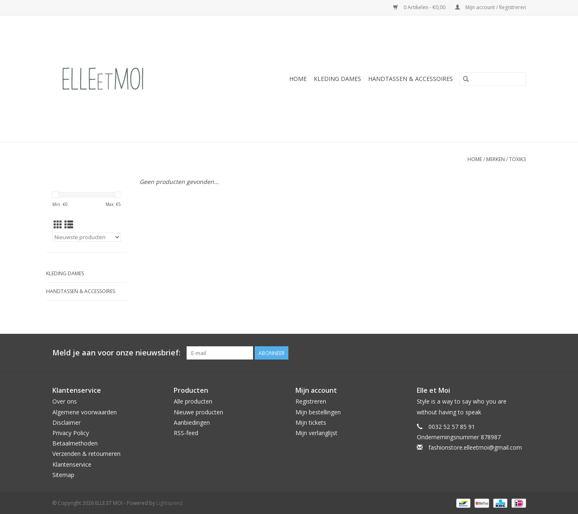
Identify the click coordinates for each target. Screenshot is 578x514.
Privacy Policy (70, 433)
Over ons (64, 401)
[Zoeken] (493, 79)
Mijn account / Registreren (490, 7)
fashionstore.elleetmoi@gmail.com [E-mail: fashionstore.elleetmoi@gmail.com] (475, 447)
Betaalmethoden (75, 443)
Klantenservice (71, 464)
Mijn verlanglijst (316, 433)
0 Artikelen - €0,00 (420, 7)
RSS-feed (186, 433)
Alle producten (193, 401)
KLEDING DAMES (337, 79)
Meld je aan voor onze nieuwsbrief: (116, 352)
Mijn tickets (310, 422)
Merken (495, 159)
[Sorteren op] (86, 237)
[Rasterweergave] (58, 224)
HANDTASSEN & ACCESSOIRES (410, 79)
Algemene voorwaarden (84, 412)
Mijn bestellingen (318, 412)
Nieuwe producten (198, 412)
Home (298, 79)
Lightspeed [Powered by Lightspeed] (169, 503)
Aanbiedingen (192, 422)
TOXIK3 (517, 159)
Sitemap (63, 475)
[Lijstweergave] (68, 224)
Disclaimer (66, 422)
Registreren (310, 401)
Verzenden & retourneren (86, 454)
